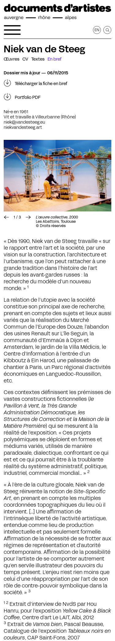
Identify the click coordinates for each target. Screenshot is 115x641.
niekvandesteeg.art (23, 127)
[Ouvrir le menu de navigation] (12, 30)
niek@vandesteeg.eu (24, 122)
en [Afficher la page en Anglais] (96, 30)
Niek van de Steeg (44, 49)
